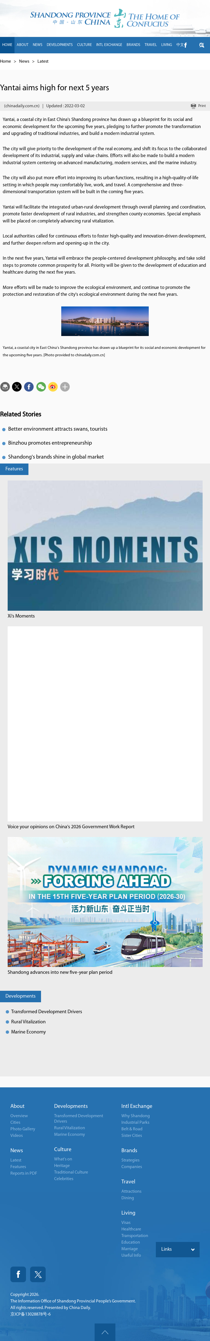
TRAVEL (151, 45)
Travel (128, 1182)
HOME (7, 45)
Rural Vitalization (28, 1022)
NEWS (37, 45)
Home (5, 61)
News (24, 61)
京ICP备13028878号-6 (30, 1314)
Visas (125, 1223)
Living (128, 1213)
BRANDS (133, 45)
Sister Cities (131, 1136)
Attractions (131, 1191)
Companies (131, 1167)
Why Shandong (135, 1116)
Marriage (129, 1249)
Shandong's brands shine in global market (56, 457)
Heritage (62, 1166)
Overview (19, 1116)
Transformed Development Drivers (46, 1012)
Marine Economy (28, 1032)
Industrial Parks (135, 1122)
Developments (20, 996)
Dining (127, 1198)
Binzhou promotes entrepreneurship (50, 443)
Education (130, 1242)
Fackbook (18, 1274)
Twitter (38, 1274)
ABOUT (22, 45)
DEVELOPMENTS (60, 45)
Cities (15, 1122)
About (17, 1106)
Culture (62, 1149)
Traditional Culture (71, 1172)
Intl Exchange (136, 1106)
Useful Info (131, 1255)
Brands (129, 1151)
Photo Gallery (22, 1129)
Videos (16, 1136)
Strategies (130, 1160)
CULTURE (84, 45)
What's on (63, 1159)
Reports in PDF (23, 1173)
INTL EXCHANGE (109, 45)
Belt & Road (131, 1129)
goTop (105, 1332)
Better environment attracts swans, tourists (57, 429)
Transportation (134, 1236)
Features (14, 469)
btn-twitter (202, 45)
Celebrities (63, 1179)
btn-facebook (185, 45)
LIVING (166, 45)
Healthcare (131, 1229)
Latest (42, 61)
